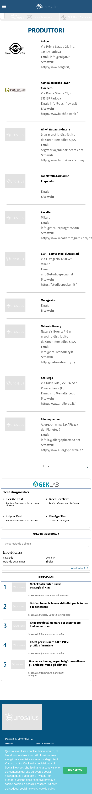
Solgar (45, 41)
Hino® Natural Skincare (55, 129)
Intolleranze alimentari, (51, 672)
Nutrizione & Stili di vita (17, 29)
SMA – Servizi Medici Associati (60, 253)
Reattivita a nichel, (49, 595)
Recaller (46, 212)
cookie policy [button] (47, 788)
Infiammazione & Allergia (18, 23)
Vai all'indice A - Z (79, 568)
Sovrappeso (64, 614)
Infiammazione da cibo (51, 634)
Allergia (32, 675)
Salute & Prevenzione (17, 16)
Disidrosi (64, 595)
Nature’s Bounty (51, 326)
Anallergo (47, 378)
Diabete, (43, 614)
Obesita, (53, 614)
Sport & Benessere (16, 36)
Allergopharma (50, 419)
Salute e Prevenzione (45, 744)
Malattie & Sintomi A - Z (19, 738)
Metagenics (48, 300)
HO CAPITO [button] (75, 770)
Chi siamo (9, 744)
